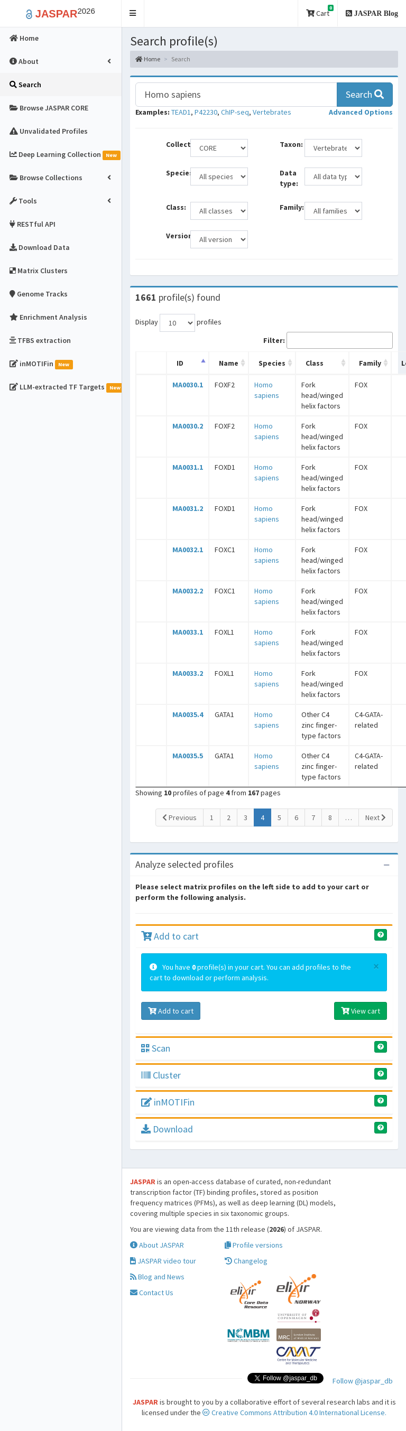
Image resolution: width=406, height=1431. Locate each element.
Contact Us (151, 1292)
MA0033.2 (187, 673)
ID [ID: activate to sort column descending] (180, 363)
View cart (360, 1011)
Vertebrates (272, 112)
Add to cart (170, 936)
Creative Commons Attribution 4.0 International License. (294, 1412)
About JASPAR (157, 1245)
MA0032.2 (187, 591)
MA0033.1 (187, 632)
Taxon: (288, 144)
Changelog (246, 1261)
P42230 (206, 112)
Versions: (174, 235)
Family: (288, 207)
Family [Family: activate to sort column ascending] (370, 363)
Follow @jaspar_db (363, 1381)
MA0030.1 (187, 384)
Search (365, 94)
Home (147, 59)
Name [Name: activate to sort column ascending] (228, 363)
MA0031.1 (187, 467)
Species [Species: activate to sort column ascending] (272, 363)
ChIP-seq (235, 112)
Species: (174, 173)
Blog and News (157, 1276)
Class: (174, 207)
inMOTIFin (168, 1102)
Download (167, 1129)
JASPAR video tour (163, 1261)
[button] (133, 13)
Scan (155, 1048)
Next (375, 817)
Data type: (288, 178)
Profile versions (254, 1245)
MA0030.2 (187, 426)
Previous (179, 817)
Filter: (328, 340)
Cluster (161, 1075)
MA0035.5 (187, 755)
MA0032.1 (187, 549)
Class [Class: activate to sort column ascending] (315, 363)
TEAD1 (181, 112)
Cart (320, 11)
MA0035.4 (187, 714)
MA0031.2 (187, 508)
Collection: (174, 144)
